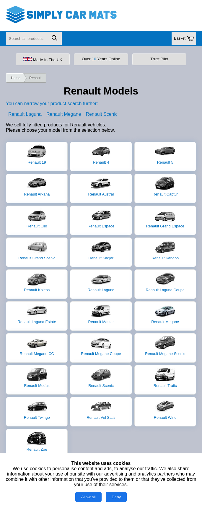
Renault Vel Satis (101, 410)
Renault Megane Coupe (101, 346)
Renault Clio (37, 218)
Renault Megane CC (37, 346)
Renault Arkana (37, 186)
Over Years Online (101, 59)
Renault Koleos (37, 282)
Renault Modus (37, 378)
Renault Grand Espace (165, 218)
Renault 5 (165, 154)
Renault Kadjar (101, 250)
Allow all (88, 497)
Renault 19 (37, 154)
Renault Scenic (102, 114)
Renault (35, 78)
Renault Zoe (37, 442)
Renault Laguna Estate (37, 314)
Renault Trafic (165, 378)
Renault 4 (101, 154)
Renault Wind (165, 410)
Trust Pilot (159, 59)
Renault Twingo (37, 410)
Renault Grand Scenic (36, 250)
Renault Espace (101, 218)
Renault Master (101, 314)
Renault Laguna (25, 114)
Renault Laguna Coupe (165, 282)
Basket (184, 38)
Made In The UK (42, 59)
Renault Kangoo (165, 250)
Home (15, 78)
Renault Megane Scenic (165, 346)
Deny (116, 497)
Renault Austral (101, 186)
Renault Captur (165, 186)
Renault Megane (63, 114)
